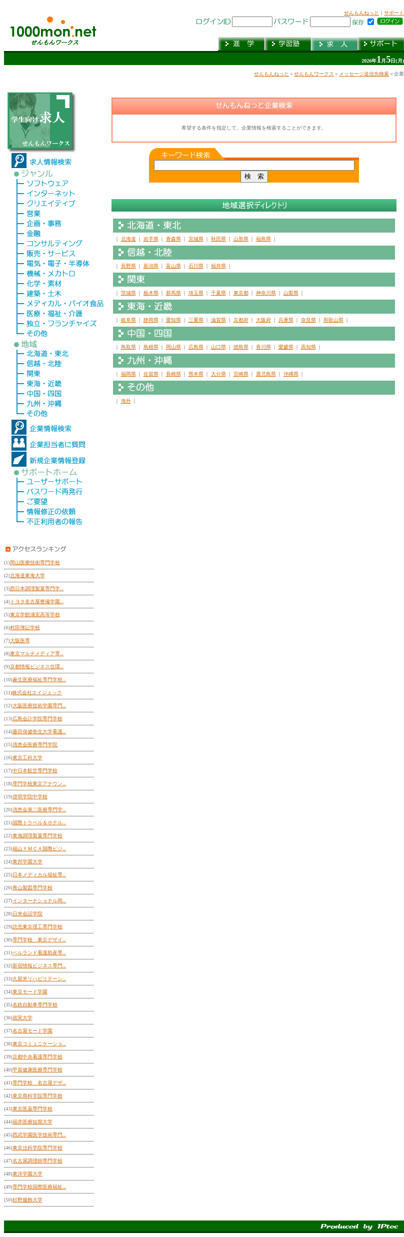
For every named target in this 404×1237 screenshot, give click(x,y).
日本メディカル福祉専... (39, 874)
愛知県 (173, 320)
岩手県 (151, 239)
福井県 (218, 266)
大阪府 (263, 320)
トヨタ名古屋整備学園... (37, 601)
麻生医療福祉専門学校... (39, 679)
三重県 (196, 320)
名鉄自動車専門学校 (35, 1004)
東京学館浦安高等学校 (35, 614)
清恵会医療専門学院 (35, 744)
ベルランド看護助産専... (39, 952)
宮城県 (196, 239)
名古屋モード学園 (32, 1030)
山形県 (241, 239)
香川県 (263, 347)
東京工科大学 (27, 757)
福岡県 (128, 374)
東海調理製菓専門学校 (37, 835)
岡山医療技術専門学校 (35, 562)
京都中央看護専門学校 (37, 1056)
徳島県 (241, 347)
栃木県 (151, 293)
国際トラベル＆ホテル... (39, 822)
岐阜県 (128, 320)
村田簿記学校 (25, 627)
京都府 (241, 320)
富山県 (173, 266)
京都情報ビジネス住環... (37, 666)
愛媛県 (286, 347)
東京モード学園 (30, 991)
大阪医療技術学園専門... (39, 705)
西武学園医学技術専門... (39, 1134)
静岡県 (151, 320)
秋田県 (218, 239)
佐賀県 (151, 374)
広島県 (196, 347)
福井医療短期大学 (32, 1121)
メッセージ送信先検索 (364, 74)
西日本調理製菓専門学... (37, 588)
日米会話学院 (27, 913)
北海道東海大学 (27, 575)
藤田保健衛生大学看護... (39, 731)
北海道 (128, 239)
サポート (394, 13)
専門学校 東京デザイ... (39, 939)
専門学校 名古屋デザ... (39, 1082)
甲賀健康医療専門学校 (37, 1069)
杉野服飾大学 (27, 1199)
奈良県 (308, 320)
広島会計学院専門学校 (37, 718)
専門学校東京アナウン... (39, 783)
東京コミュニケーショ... (39, 1043)
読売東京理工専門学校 (37, 926)
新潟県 (151, 266)
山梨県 (291, 293)
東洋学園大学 (27, 1173)
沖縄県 (291, 374)
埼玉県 (196, 293)
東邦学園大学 (27, 861)
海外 (126, 401)
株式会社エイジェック (37, 692)
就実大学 (22, 1017)
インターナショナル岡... (39, 900)
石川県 (196, 266)
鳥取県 (128, 347)
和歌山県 (334, 320)
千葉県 (218, 293)
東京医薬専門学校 (32, 1108)
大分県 (218, 374)
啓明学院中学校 (30, 796)
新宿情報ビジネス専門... (39, 965)
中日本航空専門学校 (35, 770)
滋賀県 (218, 320)
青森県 (173, 239)
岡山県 (173, 347)
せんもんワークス (314, 74)
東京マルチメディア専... (37, 653)
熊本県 (196, 374)
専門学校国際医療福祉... (39, 1186)
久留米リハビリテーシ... (39, 978)
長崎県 (173, 374)
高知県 (308, 347)
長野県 (128, 266)
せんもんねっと (361, 13)
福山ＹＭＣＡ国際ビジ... (39, 848)
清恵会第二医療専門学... (39, 809)
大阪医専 (20, 640)
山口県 (218, 347)
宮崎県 (241, 374)
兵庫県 (286, 320)
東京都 (241, 293)
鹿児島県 (266, 374)
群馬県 (173, 293)
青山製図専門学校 (32, 887)
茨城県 (128, 293)
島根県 (151, 347)
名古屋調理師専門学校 (37, 1160)
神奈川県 (266, 293)
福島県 (263, 239)
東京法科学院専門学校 (37, 1147)
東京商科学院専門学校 (37, 1095)
